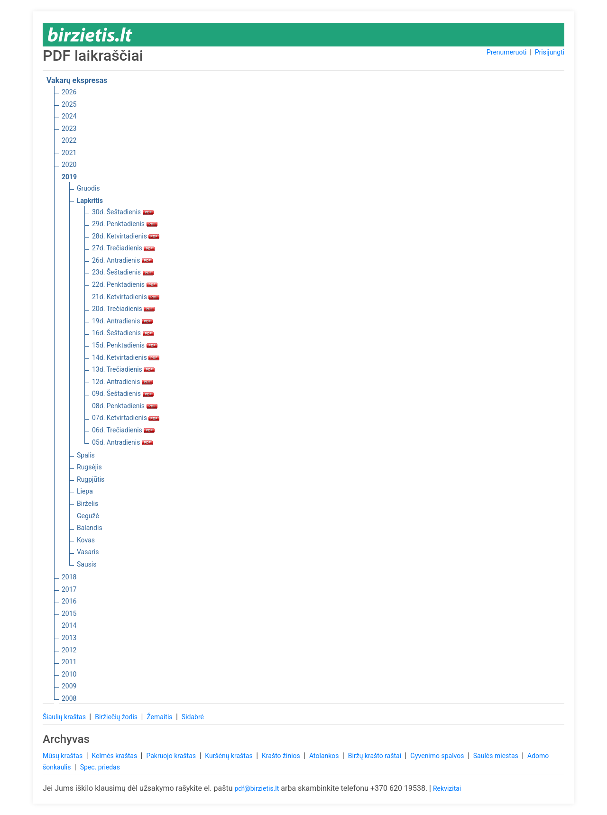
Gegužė (88, 516)
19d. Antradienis (122, 321)
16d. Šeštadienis (123, 333)
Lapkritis (90, 200)
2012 (69, 650)
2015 (69, 613)
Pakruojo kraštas (171, 756)
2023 (69, 128)
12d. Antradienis (122, 381)
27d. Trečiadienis (123, 248)
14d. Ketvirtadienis (125, 357)
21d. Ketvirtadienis (125, 297)
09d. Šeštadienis (123, 393)
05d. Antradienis (122, 442)
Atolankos (324, 756)
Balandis (89, 527)
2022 (69, 140)
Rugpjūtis (90, 479)
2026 (69, 92)
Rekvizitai (447, 788)
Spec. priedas (100, 767)
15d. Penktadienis (124, 345)
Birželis (87, 503)
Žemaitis (160, 717)
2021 (69, 152)
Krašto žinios (282, 756)
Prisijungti (549, 52)
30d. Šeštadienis (123, 212)
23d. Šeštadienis (123, 272)
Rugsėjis (89, 467)
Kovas (86, 540)
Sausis (87, 564)
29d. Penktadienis (124, 224)
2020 (69, 164)
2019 (69, 177)
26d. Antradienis (122, 260)
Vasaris (88, 552)
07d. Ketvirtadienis (125, 417)
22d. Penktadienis (124, 284)
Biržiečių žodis (117, 717)
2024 (69, 116)
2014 (69, 625)
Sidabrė (193, 717)
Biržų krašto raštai (375, 756)
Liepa (85, 491)
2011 (69, 662)
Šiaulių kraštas (65, 717)
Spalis (86, 455)
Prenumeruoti (506, 52)
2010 (69, 674)
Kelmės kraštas (115, 756)
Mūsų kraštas (63, 756)
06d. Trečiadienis (123, 430)
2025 (69, 104)
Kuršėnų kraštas (229, 756)
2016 (69, 601)
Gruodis (88, 188)
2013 (69, 637)
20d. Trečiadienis (123, 308)
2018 (69, 577)
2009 (69, 686)
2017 (69, 589)
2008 (69, 698)
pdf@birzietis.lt (256, 788)
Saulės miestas (496, 756)
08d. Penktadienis (124, 406)
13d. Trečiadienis (123, 369)
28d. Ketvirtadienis (125, 236)
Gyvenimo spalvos (438, 756)
